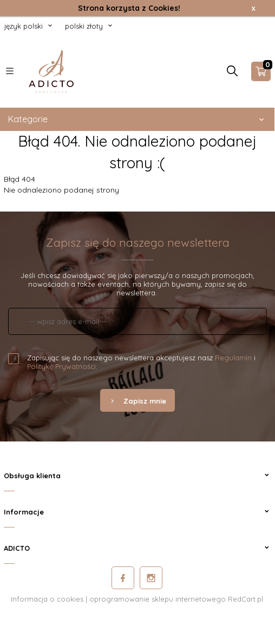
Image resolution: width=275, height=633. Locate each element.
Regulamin (233, 357)
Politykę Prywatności (61, 366)
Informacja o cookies (47, 599)
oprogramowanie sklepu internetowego (157, 599)
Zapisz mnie (137, 401)
